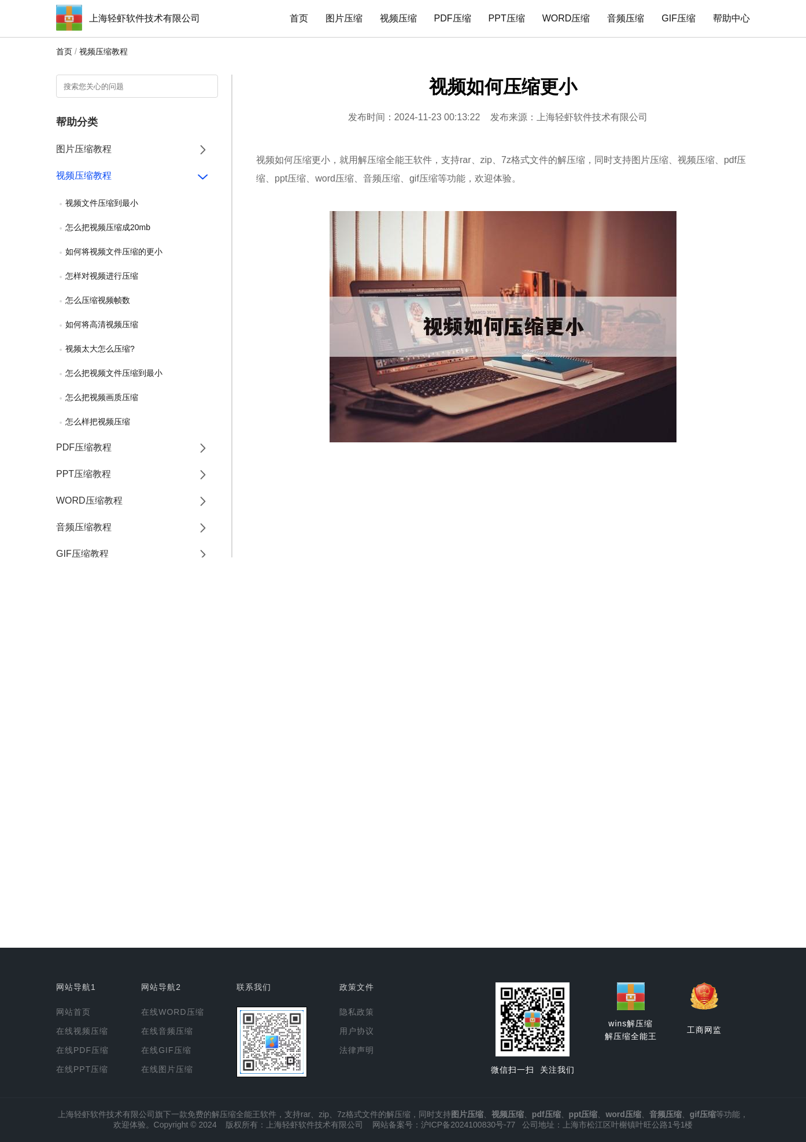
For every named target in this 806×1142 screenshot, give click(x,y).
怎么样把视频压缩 (97, 421)
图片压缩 (344, 18)
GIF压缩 (678, 18)
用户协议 (356, 1031)
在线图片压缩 (167, 1069)
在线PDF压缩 (82, 1050)
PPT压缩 (507, 18)
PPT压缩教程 (83, 474)
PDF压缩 (452, 18)
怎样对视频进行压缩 (101, 275)
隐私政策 (356, 1012)
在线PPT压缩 (82, 1069)
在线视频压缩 (82, 1031)
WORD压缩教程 (89, 500)
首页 (299, 18)
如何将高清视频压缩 (101, 324)
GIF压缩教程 (82, 554)
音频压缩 (625, 18)
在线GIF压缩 (166, 1050)
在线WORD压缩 (172, 1012)
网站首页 (73, 1012)
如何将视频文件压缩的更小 (113, 251)
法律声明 (356, 1050)
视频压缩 (398, 18)
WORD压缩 (566, 18)
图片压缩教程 (84, 149)
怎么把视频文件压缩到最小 (113, 373)
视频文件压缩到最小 (101, 203)
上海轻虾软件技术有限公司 (144, 18)
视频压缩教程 (103, 51)
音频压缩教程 (84, 527)
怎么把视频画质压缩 (101, 397)
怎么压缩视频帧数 (97, 300)
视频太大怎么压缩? (100, 348)
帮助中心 (731, 18)
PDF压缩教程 (84, 447)
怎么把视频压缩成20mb (107, 227)
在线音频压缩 (167, 1031)
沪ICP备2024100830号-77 (468, 1124)
